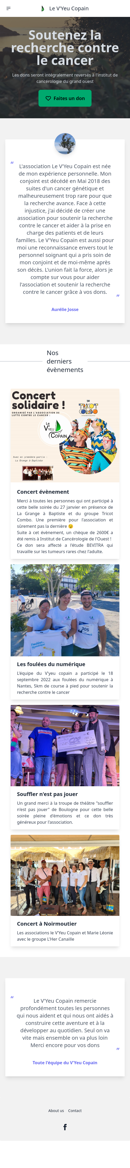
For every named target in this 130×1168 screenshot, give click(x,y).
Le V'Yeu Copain (69, 8)
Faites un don (65, 98)
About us (56, 1110)
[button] (8, 8)
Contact (75, 1110)
